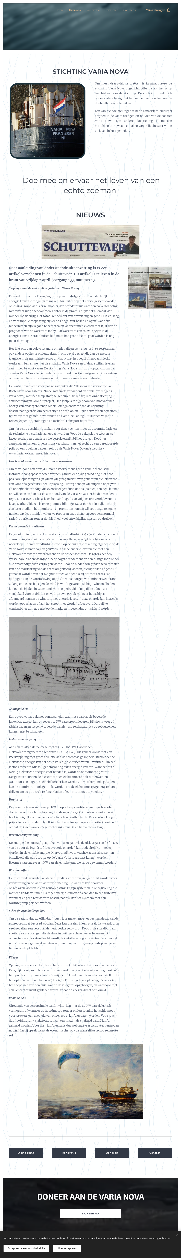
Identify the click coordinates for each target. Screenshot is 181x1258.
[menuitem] (57, 10)
